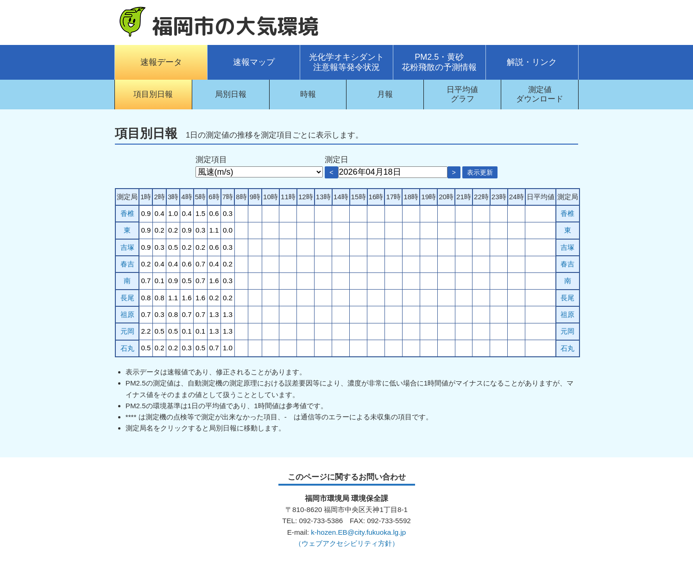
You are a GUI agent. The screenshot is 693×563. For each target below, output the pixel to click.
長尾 (127, 298)
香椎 (127, 213)
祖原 (127, 314)
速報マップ (254, 62)
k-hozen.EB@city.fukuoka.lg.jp (358, 532)
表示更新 (480, 172)
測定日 (336, 159)
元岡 (127, 331)
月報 (385, 94)
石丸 (127, 348)
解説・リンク (532, 62)
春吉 (127, 264)
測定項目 (211, 159)
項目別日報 (153, 94)
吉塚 (127, 247)
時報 (308, 94)
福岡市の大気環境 (235, 26)
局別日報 (230, 94)
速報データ (161, 62)
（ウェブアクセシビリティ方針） (347, 543)
